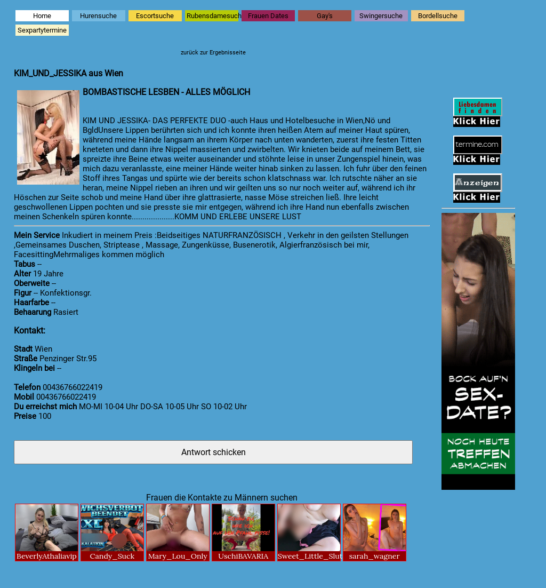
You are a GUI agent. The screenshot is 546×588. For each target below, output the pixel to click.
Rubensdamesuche (212, 16)
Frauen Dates (268, 16)
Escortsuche (155, 16)
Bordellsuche (437, 16)
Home (42, 16)
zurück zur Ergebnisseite (213, 52)
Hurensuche (98, 16)
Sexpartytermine (42, 30)
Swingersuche (381, 16)
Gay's (325, 16)
